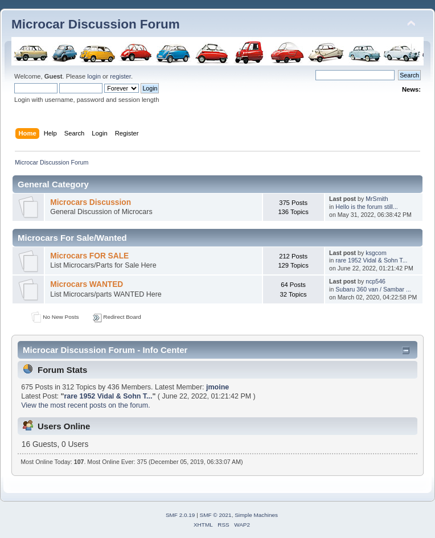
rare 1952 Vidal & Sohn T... (371, 260)
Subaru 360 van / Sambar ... (373, 289)
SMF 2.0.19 (180, 515)
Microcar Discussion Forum (95, 24)
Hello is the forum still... (366, 206)
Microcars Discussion (90, 202)
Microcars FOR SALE (89, 256)
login (94, 76)
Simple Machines (256, 515)
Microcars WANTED (86, 284)
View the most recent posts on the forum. (85, 405)
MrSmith (377, 198)
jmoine (217, 387)
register (120, 76)
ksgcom (376, 252)
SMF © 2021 (216, 515)
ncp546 (375, 281)
